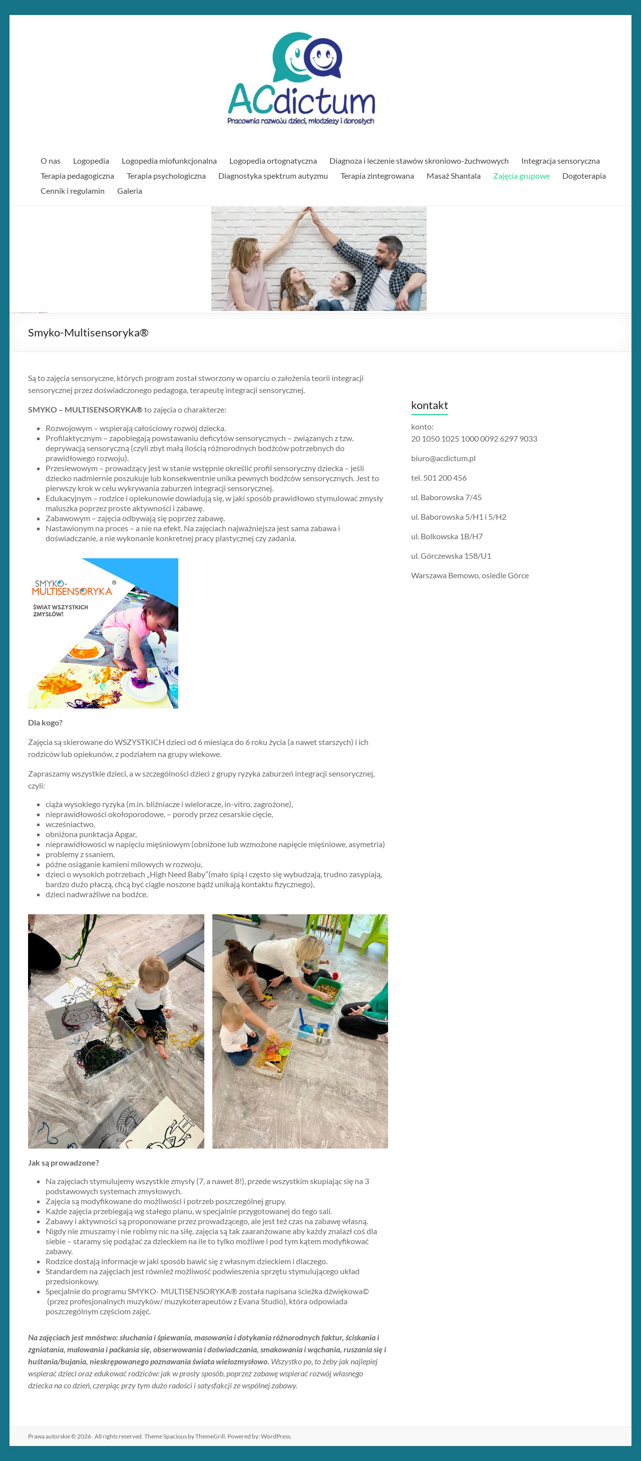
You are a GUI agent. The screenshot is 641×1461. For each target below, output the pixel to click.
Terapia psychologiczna (166, 175)
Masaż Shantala (454, 175)
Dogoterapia (584, 175)
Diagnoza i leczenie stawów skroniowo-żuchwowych (419, 160)
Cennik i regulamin (73, 190)
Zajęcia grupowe (521, 175)
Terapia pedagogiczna (77, 175)
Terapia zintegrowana (377, 175)
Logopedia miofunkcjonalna (169, 160)
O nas (51, 160)
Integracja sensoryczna (560, 160)
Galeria (129, 190)
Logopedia (91, 160)
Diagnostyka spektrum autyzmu (273, 175)
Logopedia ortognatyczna (273, 160)
